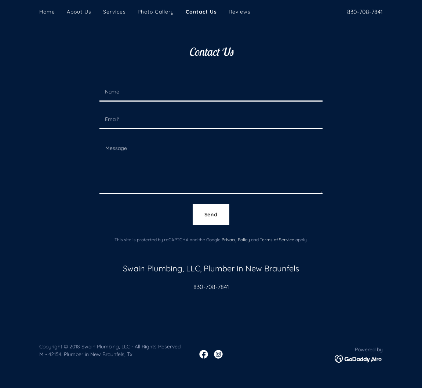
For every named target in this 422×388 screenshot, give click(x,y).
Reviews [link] (240, 11)
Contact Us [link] (201, 11)
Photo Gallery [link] (156, 11)
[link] (203, 354)
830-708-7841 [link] (365, 11)
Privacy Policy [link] (236, 239)
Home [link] (47, 11)
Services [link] (114, 11)
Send (211, 214)
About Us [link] (79, 11)
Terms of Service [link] (277, 239)
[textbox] (211, 92)
